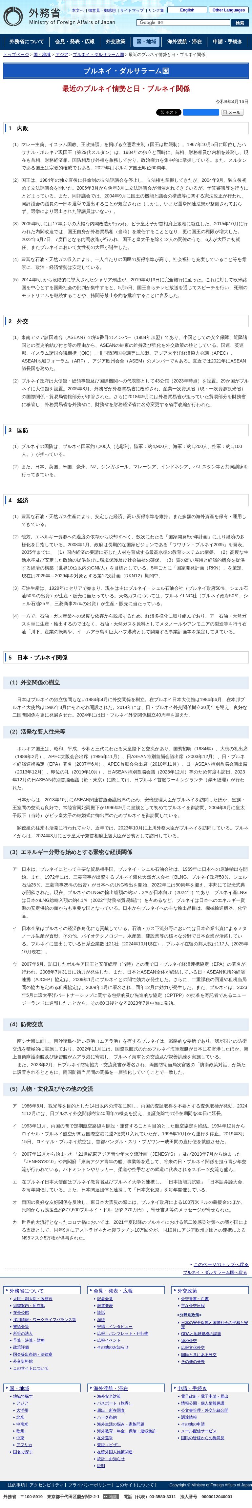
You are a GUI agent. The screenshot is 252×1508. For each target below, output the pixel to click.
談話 (101, 1313)
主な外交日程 (193, 1306)
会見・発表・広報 (113, 1291)
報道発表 (105, 1306)
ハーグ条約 (107, 1417)
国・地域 (42, 54)
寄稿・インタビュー (115, 1327)
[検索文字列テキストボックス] (183, 22)
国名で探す (23, 1452)
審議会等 (21, 1327)
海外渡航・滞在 (111, 1388)
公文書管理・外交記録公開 (204, 1410)
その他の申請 (193, 1424)
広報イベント (109, 1340)
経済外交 (189, 1341)
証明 (101, 1466)
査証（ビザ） (109, 1445)
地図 (113, 1496)
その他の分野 (193, 1362)
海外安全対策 (109, 1396)
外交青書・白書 (195, 1299)
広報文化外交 (193, 1348)
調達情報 (189, 1417)
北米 (20, 1417)
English (187, 10)
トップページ (16, 54)
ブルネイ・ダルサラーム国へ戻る (215, 1272)
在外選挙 (105, 1438)
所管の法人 (23, 1333)
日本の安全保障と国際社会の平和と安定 (214, 1325)
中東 (20, 1438)
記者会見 (105, 1299)
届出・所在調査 (111, 1410)
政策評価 (21, 1347)
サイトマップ (132, 10)
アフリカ (24, 1445)
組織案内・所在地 (29, 1306)
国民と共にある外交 (199, 1355)
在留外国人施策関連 (115, 1452)
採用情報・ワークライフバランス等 (44, 1320)
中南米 (22, 1424)
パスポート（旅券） (115, 1403)
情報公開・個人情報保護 (202, 1403)
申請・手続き (192, 1388)
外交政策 (187, 1291)
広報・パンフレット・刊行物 (122, 1333)
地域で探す (23, 1396)
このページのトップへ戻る (221, 1264)
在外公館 (21, 1313)
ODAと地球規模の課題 (201, 1334)
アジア (61, 54)
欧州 (20, 1431)
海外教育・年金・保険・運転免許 (126, 1431)
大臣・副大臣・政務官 (32, 1299)
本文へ (78, 10)
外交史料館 (23, 1361)
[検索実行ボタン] (240, 23)
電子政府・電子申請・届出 (204, 1396)
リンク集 (156, 10)
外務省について (27, 1291)
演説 (101, 1320)
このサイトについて (31, 1368)
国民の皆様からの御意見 (202, 1438)
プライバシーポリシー (89, 1484)
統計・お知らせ (111, 1459)
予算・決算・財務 (29, 1340)
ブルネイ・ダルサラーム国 (98, 54)
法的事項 (16, 1484)
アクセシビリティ (47, 1484)
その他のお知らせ (113, 1347)
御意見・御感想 (102, 10)
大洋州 (22, 1410)
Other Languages (229, 10)
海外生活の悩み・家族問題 (120, 1424)
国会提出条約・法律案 (32, 1354)
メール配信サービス (199, 1431)
